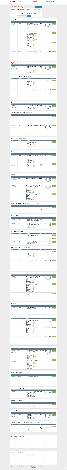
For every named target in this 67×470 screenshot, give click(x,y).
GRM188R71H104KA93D (45, 456)
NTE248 (13, 454)
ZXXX (42, 455)
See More (47, 26)
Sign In (56, 1)
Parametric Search (28, 466)
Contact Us (15, 466)
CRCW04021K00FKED (15, 457)
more (33, 34)
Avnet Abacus (20, 372)
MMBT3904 (13, 455)
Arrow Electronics (21, 112)
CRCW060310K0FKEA (15, 456)
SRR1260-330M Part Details (31, 31)
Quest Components (17, 231)
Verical (18, 174)
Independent (29, 9)
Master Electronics (25, 422)
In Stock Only (21, 13)
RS (19, 138)
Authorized (22, 9)
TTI (20, 151)
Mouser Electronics (25, 102)
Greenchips (17, 400)
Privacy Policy (33, 466)
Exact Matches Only (29, 13)
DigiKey (22, 63)
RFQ (53, 80)
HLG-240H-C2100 (44, 454)
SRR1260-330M (13, 23)
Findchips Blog (48, 1)
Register (52, 1)
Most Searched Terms (22, 466)
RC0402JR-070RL (29, 456)
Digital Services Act (42, 466)
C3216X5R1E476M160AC (30, 455)
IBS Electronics (16, 303)
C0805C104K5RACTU (30, 457)
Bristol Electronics (18, 215)
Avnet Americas (21, 76)
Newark (22, 19)
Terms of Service (38, 466)
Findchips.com (13, 1)
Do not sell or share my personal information (51, 466)
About (18, 466)
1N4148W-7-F (43, 457)
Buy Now (54, 23)
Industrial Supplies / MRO (37, 9)
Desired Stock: (13, 13)
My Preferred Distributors (15, 9)
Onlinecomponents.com (25, 203)
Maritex (18, 410)
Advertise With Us (33, 467)
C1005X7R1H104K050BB (30, 454)
